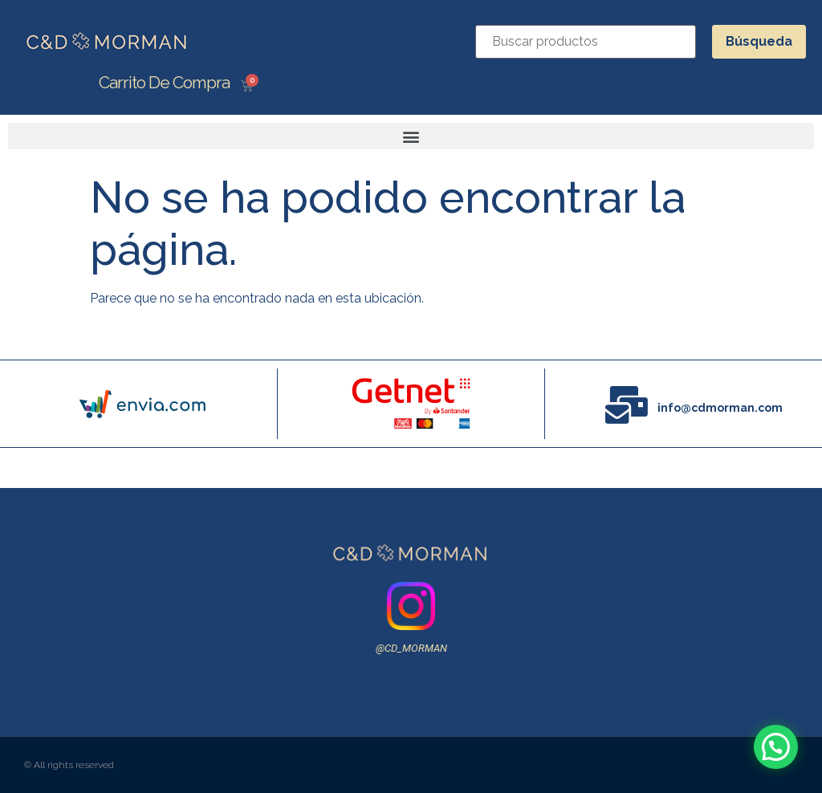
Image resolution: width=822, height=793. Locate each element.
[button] (411, 136)
